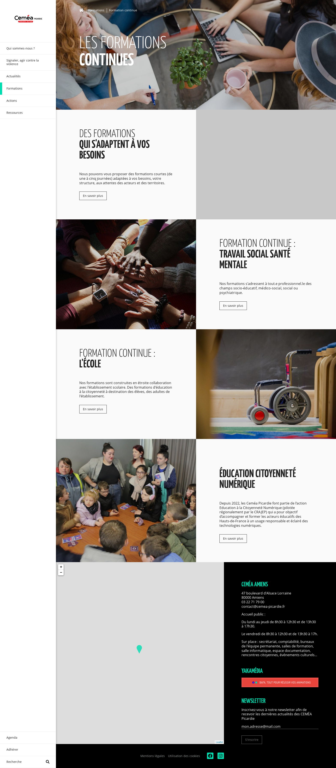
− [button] (61, 572)
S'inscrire (251, 740)
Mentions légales (152, 756)
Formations (96, 10)
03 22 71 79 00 (253, 602)
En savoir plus (93, 196)
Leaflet (219, 742)
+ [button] (61, 567)
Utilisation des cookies (184, 756)
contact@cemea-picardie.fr (264, 606)
